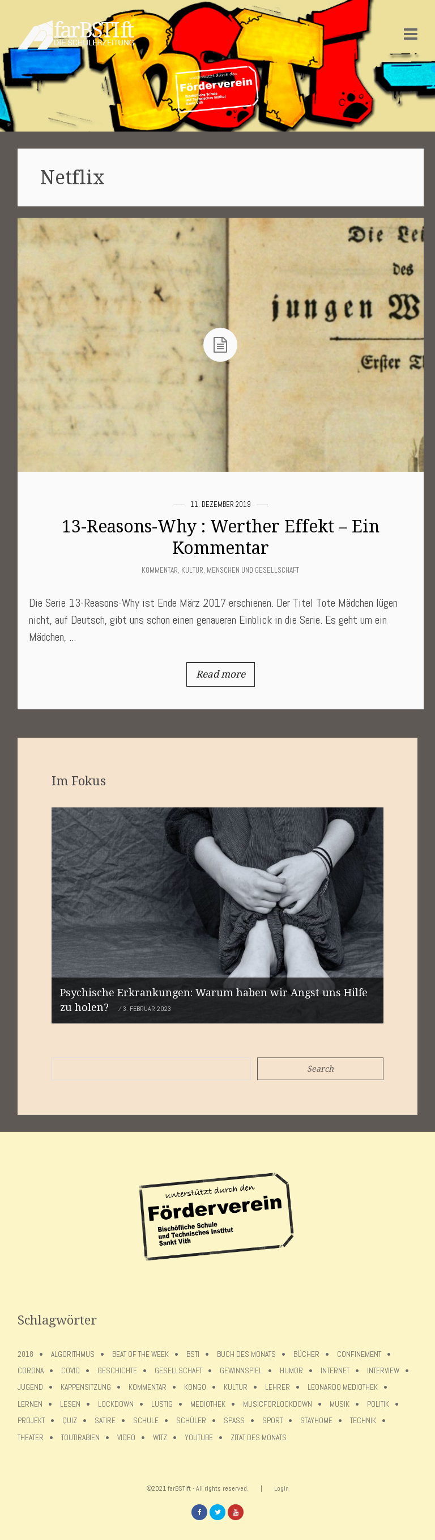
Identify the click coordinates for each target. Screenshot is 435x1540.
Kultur (192, 570)
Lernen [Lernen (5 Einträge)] (30, 1404)
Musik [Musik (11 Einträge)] (339, 1404)
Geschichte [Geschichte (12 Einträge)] (117, 1371)
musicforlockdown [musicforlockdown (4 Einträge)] (277, 1404)
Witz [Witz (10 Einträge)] (160, 1437)
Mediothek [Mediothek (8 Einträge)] (207, 1404)
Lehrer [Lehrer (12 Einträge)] (277, 1387)
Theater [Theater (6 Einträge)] (31, 1437)
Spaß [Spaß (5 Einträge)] (234, 1420)
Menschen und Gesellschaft (253, 570)
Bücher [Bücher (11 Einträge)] (306, 1354)
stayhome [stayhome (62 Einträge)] (316, 1420)
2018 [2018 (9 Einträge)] (25, 1354)
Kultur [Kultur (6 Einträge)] (236, 1387)
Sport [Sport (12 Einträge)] (272, 1420)
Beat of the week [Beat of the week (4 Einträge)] (140, 1354)
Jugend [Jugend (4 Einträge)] (30, 1387)
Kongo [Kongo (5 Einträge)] (195, 1387)
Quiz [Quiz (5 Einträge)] (69, 1420)
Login (281, 1488)
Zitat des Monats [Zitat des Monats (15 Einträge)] (259, 1437)
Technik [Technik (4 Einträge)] (363, 1420)
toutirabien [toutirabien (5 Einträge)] (80, 1437)
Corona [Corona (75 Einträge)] (31, 1371)
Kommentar (160, 570)
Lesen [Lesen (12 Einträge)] (70, 1404)
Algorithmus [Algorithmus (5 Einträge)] (73, 1354)
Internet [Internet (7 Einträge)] (335, 1371)
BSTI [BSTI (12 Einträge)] (192, 1354)
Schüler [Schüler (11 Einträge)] (191, 1420)
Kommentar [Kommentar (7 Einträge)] (148, 1387)
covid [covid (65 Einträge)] (70, 1371)
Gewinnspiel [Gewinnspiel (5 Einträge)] (241, 1371)
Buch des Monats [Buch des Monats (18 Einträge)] (246, 1354)
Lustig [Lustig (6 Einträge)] (162, 1404)
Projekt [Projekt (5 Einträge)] (31, 1420)
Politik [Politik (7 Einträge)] (378, 1404)
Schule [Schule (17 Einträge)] (146, 1420)
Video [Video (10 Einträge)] (126, 1437)
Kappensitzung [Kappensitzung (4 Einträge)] (86, 1387)
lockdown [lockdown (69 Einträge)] (116, 1404)
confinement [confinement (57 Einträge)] (359, 1354)
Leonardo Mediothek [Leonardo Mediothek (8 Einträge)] (343, 1387)
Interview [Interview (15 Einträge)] (383, 1371)
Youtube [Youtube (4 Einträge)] (199, 1437)
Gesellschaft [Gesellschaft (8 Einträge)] (178, 1371)
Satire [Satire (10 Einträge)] (105, 1420)
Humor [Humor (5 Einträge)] (291, 1371)
